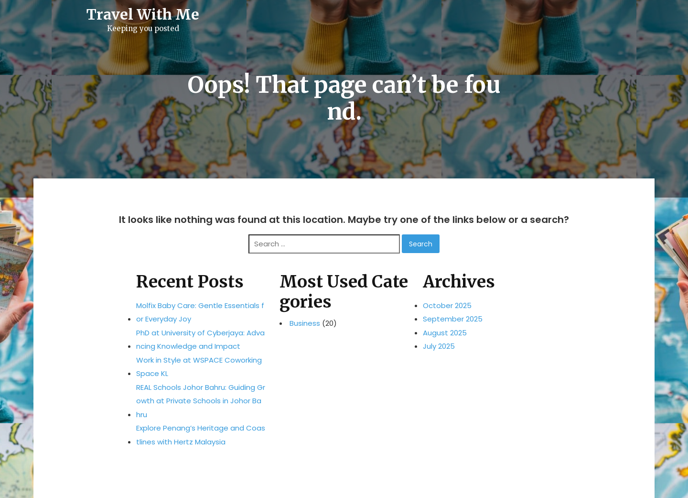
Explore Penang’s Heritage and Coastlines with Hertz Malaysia (200, 435)
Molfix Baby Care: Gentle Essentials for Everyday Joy (200, 312)
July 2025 (439, 346)
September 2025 (453, 319)
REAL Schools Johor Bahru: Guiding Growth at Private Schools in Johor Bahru (200, 401)
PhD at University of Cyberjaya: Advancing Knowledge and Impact (200, 340)
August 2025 (445, 333)
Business (305, 323)
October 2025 (447, 305)
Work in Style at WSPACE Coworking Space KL (199, 367)
